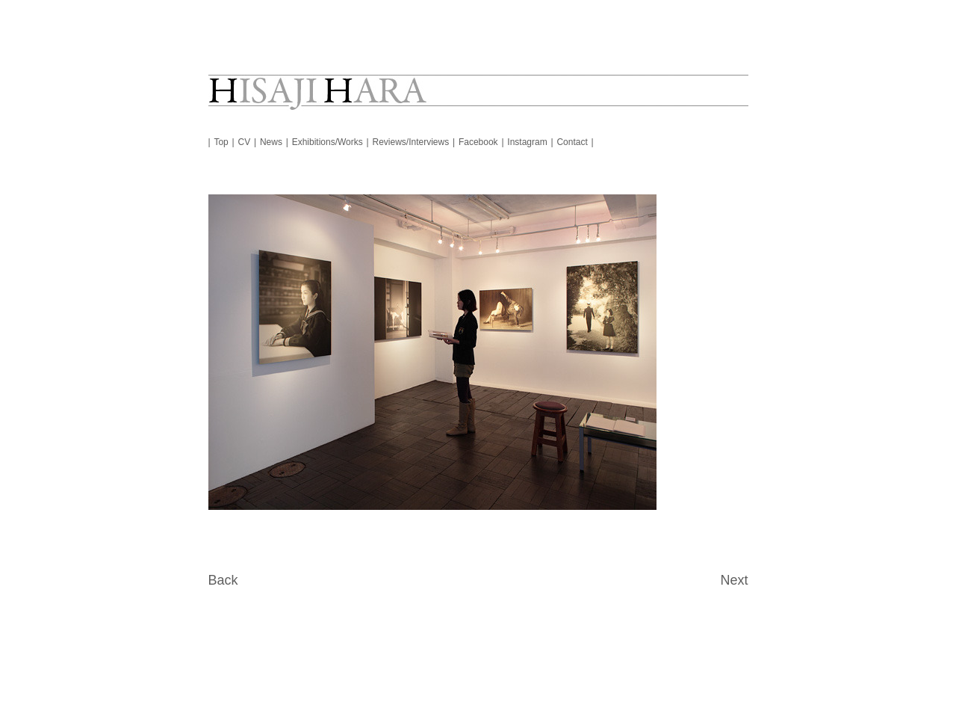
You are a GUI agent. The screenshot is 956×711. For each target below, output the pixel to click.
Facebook (478, 142)
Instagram (527, 142)
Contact (571, 142)
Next (734, 580)
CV (244, 142)
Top (221, 142)
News (271, 142)
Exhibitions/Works (327, 142)
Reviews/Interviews (411, 142)
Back (223, 580)
